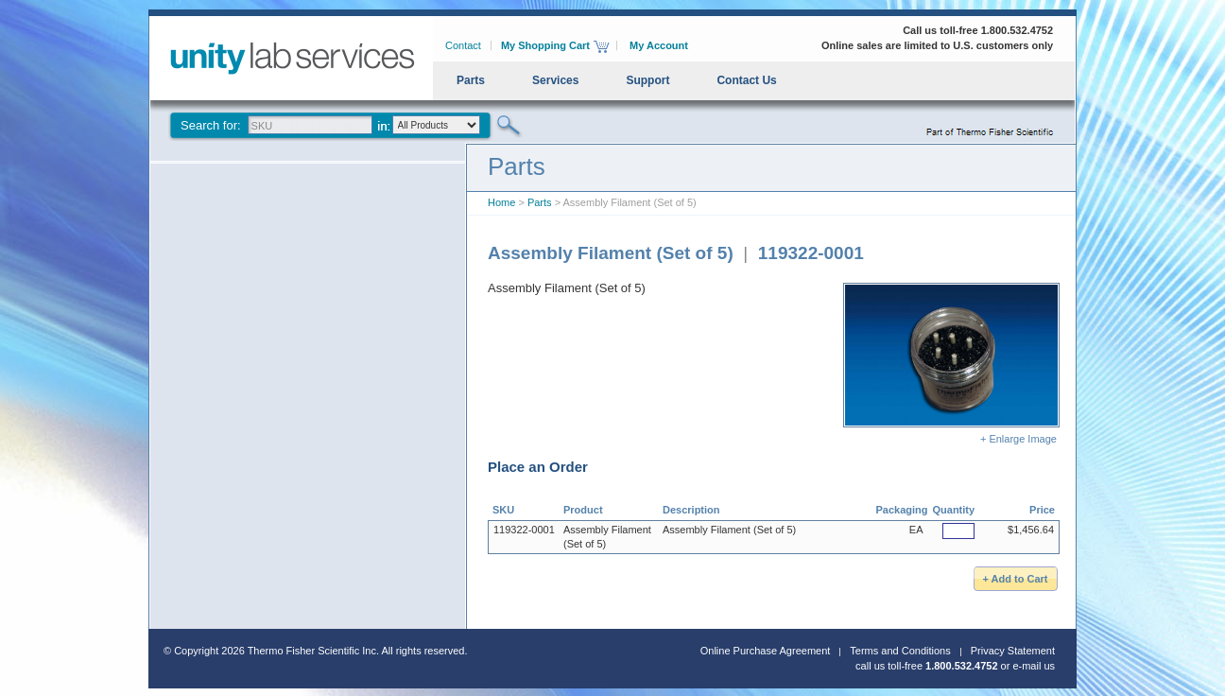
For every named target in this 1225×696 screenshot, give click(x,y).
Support (647, 80)
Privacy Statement (1013, 650)
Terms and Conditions (900, 650)
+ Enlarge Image (951, 363)
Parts (471, 80)
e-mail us (1033, 665)
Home (501, 202)
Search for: (211, 125)
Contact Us (746, 80)
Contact (463, 45)
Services (555, 80)
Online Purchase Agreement (765, 650)
